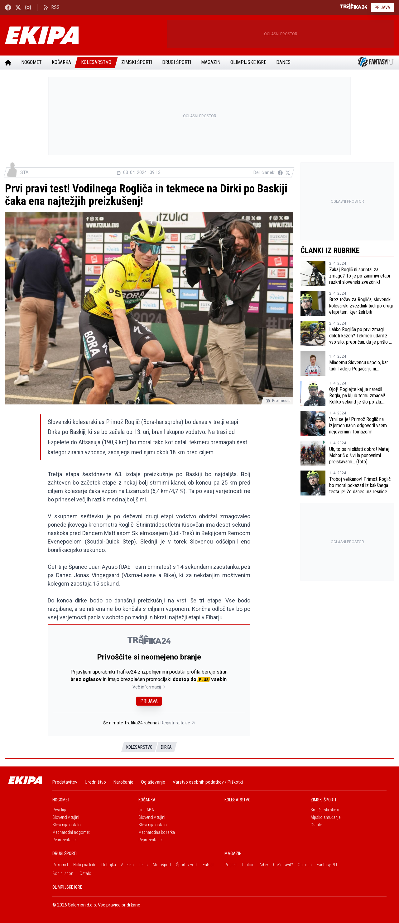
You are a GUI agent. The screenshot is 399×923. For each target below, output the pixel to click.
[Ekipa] (83, 35)
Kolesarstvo (96, 62)
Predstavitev (64, 782)
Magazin (210, 62)
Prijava (382, 7)
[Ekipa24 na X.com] (18, 7)
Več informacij (149, 686)
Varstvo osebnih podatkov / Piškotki (208, 782)
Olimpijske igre (248, 62)
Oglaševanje (153, 782)
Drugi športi (176, 62)
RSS (52, 7)
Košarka (61, 62)
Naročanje (123, 782)
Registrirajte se (178, 722)
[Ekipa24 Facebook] (8, 7)
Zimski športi (136, 62)
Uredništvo (95, 782)
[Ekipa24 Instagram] (28, 7)
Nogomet (31, 62)
